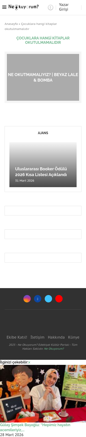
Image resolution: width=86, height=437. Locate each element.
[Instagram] (27, 298)
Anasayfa (11, 24)
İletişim (37, 337)
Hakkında (56, 337)
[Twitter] (48, 298)
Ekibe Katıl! (17, 337)
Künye (73, 337)
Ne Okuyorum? (54, 348)
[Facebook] (37, 298)
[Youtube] (59, 298)
